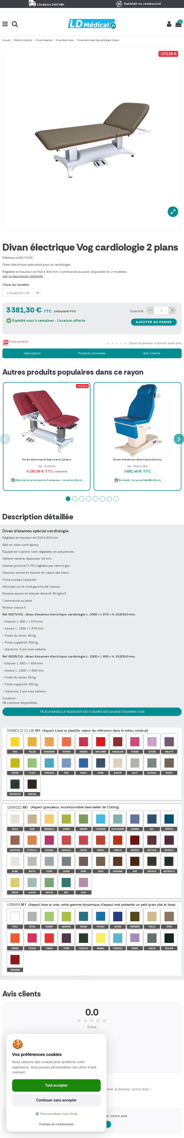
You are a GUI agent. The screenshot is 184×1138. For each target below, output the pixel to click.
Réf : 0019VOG (46, 466)
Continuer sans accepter (56, 1100)
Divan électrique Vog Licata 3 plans (46, 459)
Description (32, 353)
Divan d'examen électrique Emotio (137, 459)
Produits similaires (91, 353)
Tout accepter (56, 1085)
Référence (9, 258)
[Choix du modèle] (21, 293)
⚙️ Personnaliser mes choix (56, 1114)
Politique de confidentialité (56, 1124)
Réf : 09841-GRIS (137, 466)
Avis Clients (151, 353)
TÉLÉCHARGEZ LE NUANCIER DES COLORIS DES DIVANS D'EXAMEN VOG (92, 712)
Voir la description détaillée (22, 276)
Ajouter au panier (154, 322)
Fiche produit (15, 342)
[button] (68, 498)
